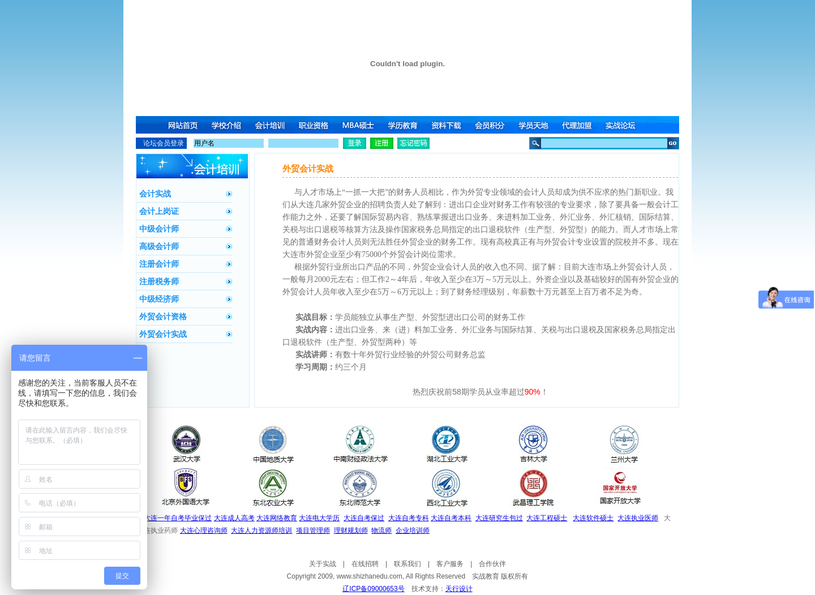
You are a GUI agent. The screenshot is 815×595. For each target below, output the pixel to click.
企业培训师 (413, 530)
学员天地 (536, 125)
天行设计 (459, 589)
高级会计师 (159, 246)
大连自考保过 (364, 518)
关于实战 (322, 564)
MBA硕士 (359, 125)
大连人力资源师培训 (261, 530)
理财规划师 (351, 530)
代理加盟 (580, 125)
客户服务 (450, 564)
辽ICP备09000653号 (373, 589)
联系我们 (407, 564)
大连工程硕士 (546, 518)
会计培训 (271, 125)
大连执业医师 (637, 518)
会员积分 (491, 125)
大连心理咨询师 (204, 530)
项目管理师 (313, 530)
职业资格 (315, 125)
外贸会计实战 (163, 334)
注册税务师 (159, 281)
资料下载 (447, 125)
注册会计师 (159, 263)
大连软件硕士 (593, 518)
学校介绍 (227, 125)
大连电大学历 (319, 518)
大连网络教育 (276, 518)
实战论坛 (624, 125)
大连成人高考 (234, 518)
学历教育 (403, 125)
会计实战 (155, 193)
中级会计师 (159, 228)
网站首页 (182, 125)
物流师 (381, 530)
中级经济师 (159, 298)
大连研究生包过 (499, 518)
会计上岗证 (159, 211)
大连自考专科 (408, 518)
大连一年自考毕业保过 (178, 518)
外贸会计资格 (163, 316)
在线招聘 (365, 564)
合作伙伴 (492, 564)
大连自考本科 (451, 518)
